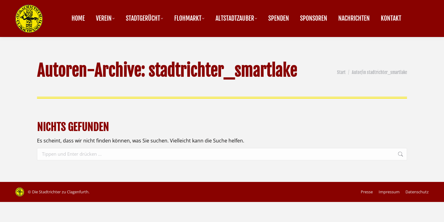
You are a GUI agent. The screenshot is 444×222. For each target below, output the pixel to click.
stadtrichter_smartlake (222, 71)
